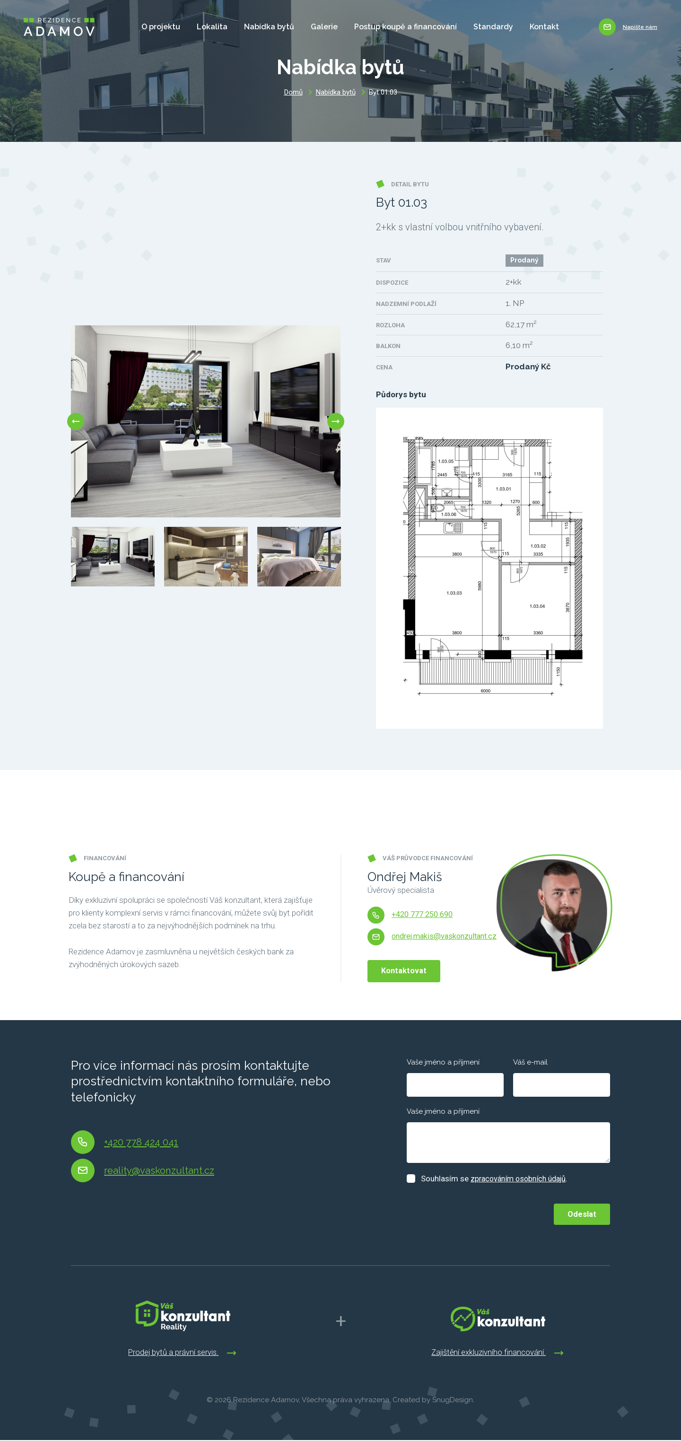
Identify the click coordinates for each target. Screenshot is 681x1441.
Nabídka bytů (263, 26)
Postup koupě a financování (399, 26)
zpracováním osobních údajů (522, 1178)
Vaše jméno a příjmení (443, 1062)
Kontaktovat (406, 970)
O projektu (154, 26)
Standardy (487, 26)
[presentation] (478, 1212)
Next (340, 421)
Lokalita (206, 26)
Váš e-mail (530, 1062)
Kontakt (538, 26)
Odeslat (580, 1212)
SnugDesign (452, 1401)
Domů (293, 92)
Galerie (318, 26)
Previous (70, 421)
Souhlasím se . (498, 1178)
